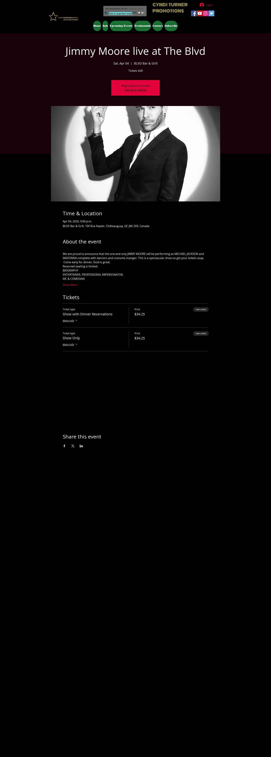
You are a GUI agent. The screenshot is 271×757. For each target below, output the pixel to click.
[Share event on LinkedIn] (81, 446)
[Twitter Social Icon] (211, 13)
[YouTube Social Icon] (200, 13)
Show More (70, 285)
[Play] (106, 12)
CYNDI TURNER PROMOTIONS (170, 8)
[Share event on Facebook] (64, 446)
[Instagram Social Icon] (205, 13)
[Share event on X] (72, 446)
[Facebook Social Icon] (194, 13)
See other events (136, 90)
